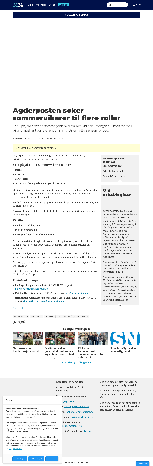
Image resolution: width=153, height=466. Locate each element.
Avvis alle (52, 459)
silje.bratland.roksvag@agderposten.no (43, 301)
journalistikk (80, 317)
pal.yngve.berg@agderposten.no (32, 288)
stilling (49, 317)
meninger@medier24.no (76, 406)
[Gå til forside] (18, 5)
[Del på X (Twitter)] (19, 322)
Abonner (63, 5)
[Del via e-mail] (23, 322)
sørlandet (36, 317)
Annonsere (41, 5)
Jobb (30, 5)
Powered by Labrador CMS (76, 462)
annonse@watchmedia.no (79, 412)
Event (52, 5)
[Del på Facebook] (15, 322)
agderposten (21, 317)
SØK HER (19, 308)
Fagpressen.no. (15, 449)
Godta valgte (36, 459)
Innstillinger (142, 464)
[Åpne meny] (137, 5)
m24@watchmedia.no (81, 417)
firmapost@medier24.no (69, 426)
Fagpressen (90, 431)
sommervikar (63, 317)
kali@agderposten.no (77, 293)
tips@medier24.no (71, 401)
